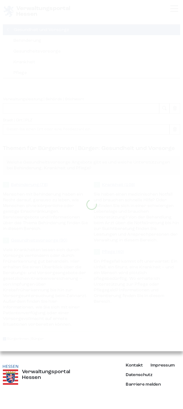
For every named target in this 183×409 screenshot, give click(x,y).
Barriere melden (143, 384)
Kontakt (134, 365)
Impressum (163, 365)
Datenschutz (139, 375)
